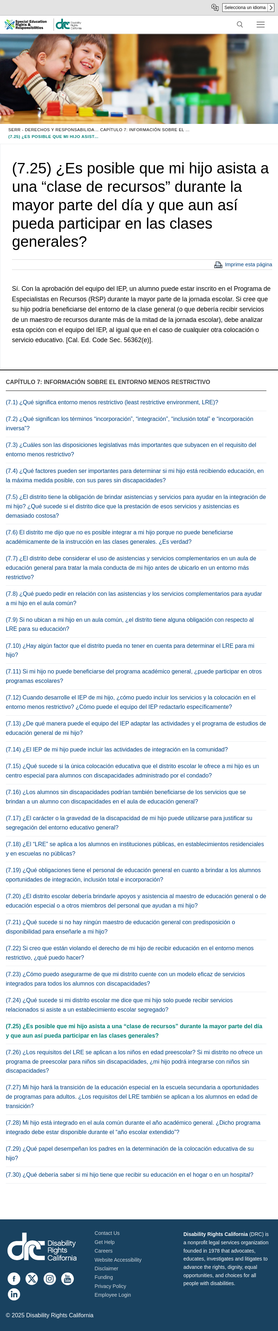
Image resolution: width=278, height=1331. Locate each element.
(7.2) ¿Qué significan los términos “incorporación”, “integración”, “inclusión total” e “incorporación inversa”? (129, 423)
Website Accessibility (118, 1260)
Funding (103, 1277)
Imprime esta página (248, 264)
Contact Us (106, 1233)
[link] (68, 28)
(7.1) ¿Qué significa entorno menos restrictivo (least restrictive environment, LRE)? (112, 402)
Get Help (104, 1242)
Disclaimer (106, 1268)
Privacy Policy (110, 1286)
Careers (103, 1251)
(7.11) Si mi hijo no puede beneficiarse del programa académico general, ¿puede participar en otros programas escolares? (134, 676)
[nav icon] (260, 24)
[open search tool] (240, 24)
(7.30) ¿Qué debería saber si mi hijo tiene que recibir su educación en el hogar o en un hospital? (129, 1175)
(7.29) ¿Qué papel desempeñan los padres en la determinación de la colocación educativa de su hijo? (130, 1153)
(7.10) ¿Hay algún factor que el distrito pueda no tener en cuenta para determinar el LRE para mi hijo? (130, 650)
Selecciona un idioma (245, 7)
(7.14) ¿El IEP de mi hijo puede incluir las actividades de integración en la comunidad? (117, 749)
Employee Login (112, 1295)
